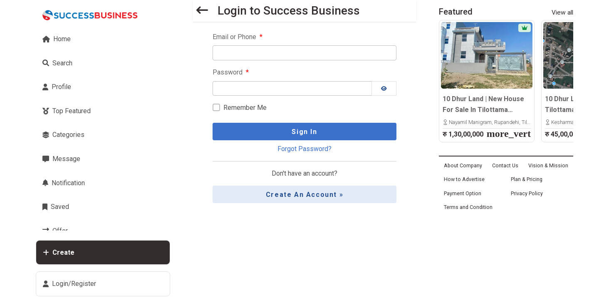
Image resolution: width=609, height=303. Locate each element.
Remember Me (245, 108)
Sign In (304, 132)
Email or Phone (237, 37)
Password (231, 72)
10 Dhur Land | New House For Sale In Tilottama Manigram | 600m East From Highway (486, 105)
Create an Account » (304, 195)
